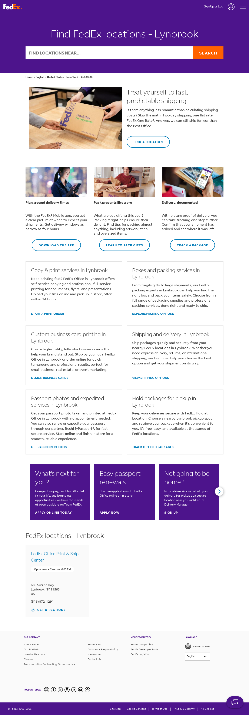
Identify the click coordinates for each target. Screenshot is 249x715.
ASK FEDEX (234, 704)
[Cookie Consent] (136, 708)
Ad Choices (207, 708)
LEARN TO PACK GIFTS (121, 243)
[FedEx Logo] (12, 7)
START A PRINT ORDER (47, 314)
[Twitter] (60, 689)
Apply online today (53, 512)
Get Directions (48, 610)
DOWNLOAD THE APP (53, 243)
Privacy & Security (184, 708)
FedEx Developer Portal (145, 649)
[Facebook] (53, 689)
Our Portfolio (31, 649)
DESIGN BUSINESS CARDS (50, 378)
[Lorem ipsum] (197, 656)
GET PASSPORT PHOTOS (49, 447)
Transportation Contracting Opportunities (49, 664)
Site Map (115, 708)
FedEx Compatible (142, 644)
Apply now (109, 512)
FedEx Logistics (140, 654)
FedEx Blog (94, 644)
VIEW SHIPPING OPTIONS (150, 378)
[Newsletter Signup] (46, 689)
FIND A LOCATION (145, 140)
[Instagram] (67, 689)
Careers (28, 659)
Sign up (171, 512)
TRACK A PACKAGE (189, 243)
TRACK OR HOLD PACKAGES (153, 447)
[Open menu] (243, 7)
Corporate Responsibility (103, 649)
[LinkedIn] (73, 689)
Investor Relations (35, 654)
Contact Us (94, 659)
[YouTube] (80, 689)
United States (197, 646)
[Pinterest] (87, 689)
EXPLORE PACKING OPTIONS (153, 314)
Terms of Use (159, 708)
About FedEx (31, 644)
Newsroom (94, 654)
